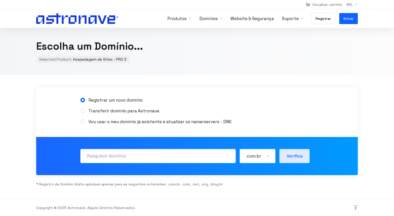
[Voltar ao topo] (355, 207)
